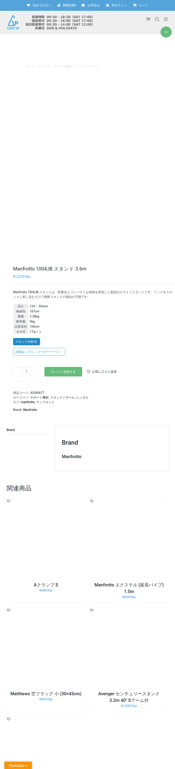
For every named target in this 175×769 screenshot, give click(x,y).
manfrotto (28, 402)
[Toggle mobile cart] (148, 19)
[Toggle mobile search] (157, 19)
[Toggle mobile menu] (166, 19)
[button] (102, 371)
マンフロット (45, 402)
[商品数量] (26, 371)
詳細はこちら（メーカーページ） (39, 351)
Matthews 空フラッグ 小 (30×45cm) (45, 693)
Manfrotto (30, 410)
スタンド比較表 (26, 341)
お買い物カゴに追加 (63, 371)
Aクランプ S (46, 585)
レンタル (82, 397)
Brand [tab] (11, 430)
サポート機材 (39, 397)
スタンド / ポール (62, 397)
